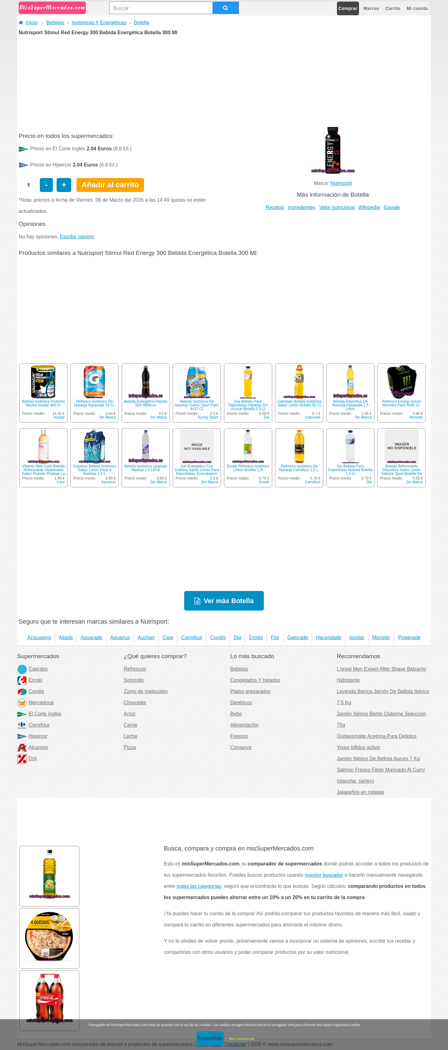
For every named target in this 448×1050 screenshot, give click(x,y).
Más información (241, 1039)
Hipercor (32, 736)
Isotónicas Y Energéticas (99, 22)
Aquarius (108, 482)
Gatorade (312, 417)
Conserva (240, 747)
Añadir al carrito (110, 184)
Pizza (130, 747)
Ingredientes (301, 207)
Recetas (275, 207)
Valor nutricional (337, 207)
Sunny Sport (208, 417)
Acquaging (39, 637)
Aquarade (91, 637)
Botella (141, 22)
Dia (266, 417)
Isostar (59, 417)
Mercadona (35, 702)
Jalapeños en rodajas (360, 792)
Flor (275, 637)
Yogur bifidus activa (358, 747)
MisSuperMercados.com (52, 8)
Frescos (239, 736)
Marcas (371, 8)
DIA (27, 758)
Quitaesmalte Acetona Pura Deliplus (377, 736)
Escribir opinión (77, 236)
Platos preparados (250, 691)
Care (61, 482)
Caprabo (32, 669)
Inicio (28, 22)
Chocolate (135, 702)
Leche (131, 736)
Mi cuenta (417, 8)
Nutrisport (341, 183)
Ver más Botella (228, 601)
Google (392, 207)
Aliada (65, 637)
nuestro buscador (324, 875)
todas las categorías (199, 886)
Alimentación (244, 725)
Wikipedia (369, 207)
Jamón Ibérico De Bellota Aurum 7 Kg (378, 758)
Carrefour (313, 482)
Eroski (264, 482)
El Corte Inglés (39, 713)
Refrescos (135, 669)
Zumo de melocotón (146, 691)
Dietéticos (241, 702)
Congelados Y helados (255, 680)
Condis (218, 637)
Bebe (236, 713)
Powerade (409, 637)
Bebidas (55, 22)
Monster (416, 417)
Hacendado (329, 637)
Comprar (347, 8)
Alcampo (32, 747)
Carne (131, 725)
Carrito (392, 8)
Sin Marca (107, 417)
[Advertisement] (224, 81)
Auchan (146, 637)
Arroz (130, 713)
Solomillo (134, 680)
